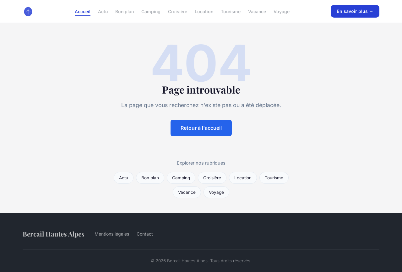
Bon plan (124, 11)
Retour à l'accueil (201, 128)
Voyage (282, 11)
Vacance (257, 11)
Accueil (82, 11)
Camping (150, 11)
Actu (103, 11)
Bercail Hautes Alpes (53, 233)
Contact (145, 234)
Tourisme (231, 11)
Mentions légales (112, 234)
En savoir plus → (355, 11)
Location (204, 11)
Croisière (177, 11)
